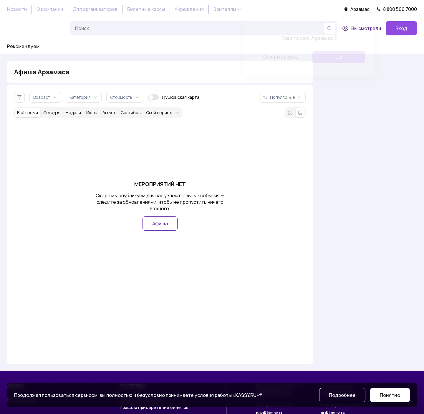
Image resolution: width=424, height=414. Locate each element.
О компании (50, 9)
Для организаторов (95, 9)
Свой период (162, 112)
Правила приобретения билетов (154, 407)
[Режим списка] (300, 112)
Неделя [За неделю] (73, 112)
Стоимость (125, 97)
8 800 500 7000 (397, 9)
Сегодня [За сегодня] (51, 112)
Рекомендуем (23, 46)
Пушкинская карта (173, 97)
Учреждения (189, 9)
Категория (83, 97)
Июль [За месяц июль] (91, 112)
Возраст (45, 97)
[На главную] (36, 28)
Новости (17, 9)
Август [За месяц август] (108, 112)
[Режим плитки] (290, 112)
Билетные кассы (146, 9)
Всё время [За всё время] (27, 112)
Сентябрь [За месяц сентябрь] (131, 112)
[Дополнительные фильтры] (19, 97)
